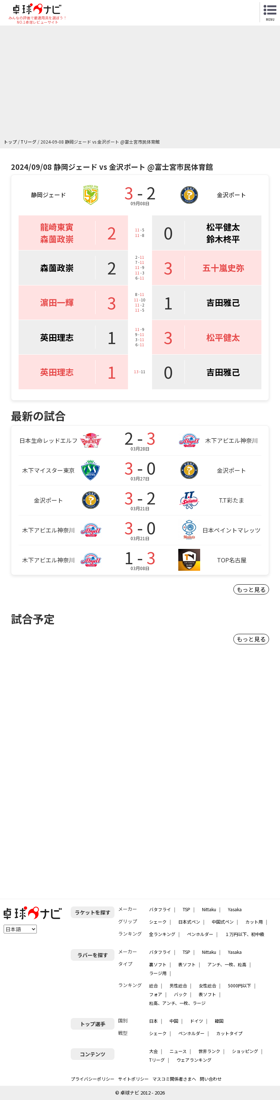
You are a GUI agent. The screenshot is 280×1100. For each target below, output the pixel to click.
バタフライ (160, 909)
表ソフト (187, 964)
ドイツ (196, 1021)
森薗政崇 (57, 239)
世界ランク (209, 1051)
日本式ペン (189, 921)
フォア (155, 994)
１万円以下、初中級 (244, 934)
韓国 (219, 1021)
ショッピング (245, 1051)
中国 (174, 1021)
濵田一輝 (57, 302)
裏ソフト (158, 964)
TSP (186, 909)
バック (180, 994)
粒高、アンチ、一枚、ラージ (177, 1003)
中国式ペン (223, 921)
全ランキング (162, 934)
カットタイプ (229, 1033)
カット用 (254, 921)
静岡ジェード (48, 194)
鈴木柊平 (223, 239)
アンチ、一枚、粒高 (226, 964)
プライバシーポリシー (92, 1079)
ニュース (178, 1051)
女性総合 (207, 985)
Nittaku (209, 909)
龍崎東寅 (57, 227)
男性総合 (178, 985)
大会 (153, 1051)
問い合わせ (211, 1079)
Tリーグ (157, 1060)
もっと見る (251, 589)
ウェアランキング (193, 1060)
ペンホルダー (200, 934)
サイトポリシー (133, 1079)
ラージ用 (158, 973)
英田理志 (57, 337)
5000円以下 (239, 985)
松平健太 (223, 227)
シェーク (158, 921)
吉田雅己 (223, 302)
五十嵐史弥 (223, 267)
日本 (153, 1021)
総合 (153, 985)
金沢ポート (231, 194)
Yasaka (235, 909)
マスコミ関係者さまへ (174, 1079)
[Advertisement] (142, 84)
